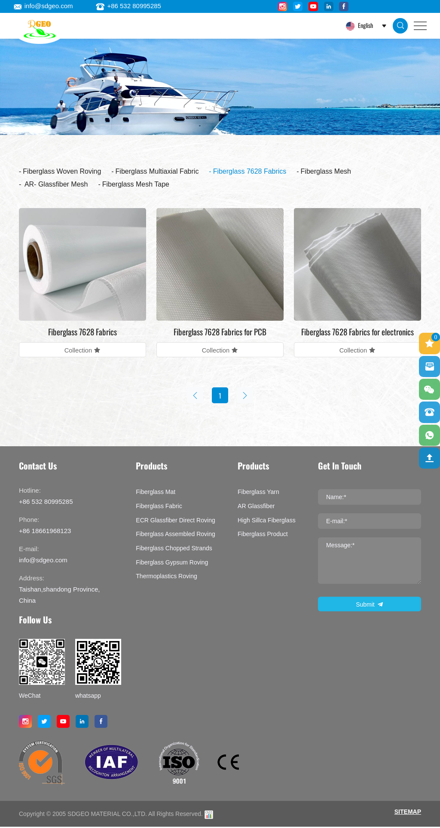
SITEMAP (407, 813)
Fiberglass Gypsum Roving (172, 563)
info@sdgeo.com (43, 5)
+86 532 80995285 (128, 5)
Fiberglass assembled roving (175, 535)
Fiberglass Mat (155, 493)
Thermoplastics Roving (166, 577)
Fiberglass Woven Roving (62, 171)
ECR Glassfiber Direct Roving (175, 521)
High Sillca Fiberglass (267, 521)
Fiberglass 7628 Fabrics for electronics (357, 331)
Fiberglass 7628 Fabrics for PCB (220, 331)
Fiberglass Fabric (159, 506)
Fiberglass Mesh (326, 171)
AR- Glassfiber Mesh (55, 184)
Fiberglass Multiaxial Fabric (157, 171)
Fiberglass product (263, 535)
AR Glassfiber (256, 506)
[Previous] (194, 396)
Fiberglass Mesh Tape (135, 184)
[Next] (245, 396)
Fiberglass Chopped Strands (174, 549)
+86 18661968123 (45, 532)
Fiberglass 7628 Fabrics (250, 171)
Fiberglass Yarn (258, 493)
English (365, 25)
